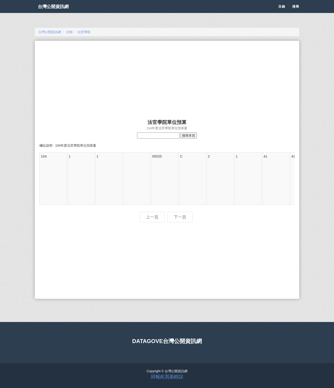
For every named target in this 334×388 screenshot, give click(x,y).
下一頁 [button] (180, 217)
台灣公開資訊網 (57, 12)
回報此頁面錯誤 (167, 376)
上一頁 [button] (152, 217)
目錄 (281, 11)
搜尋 (295, 11)
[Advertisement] (167, 77)
